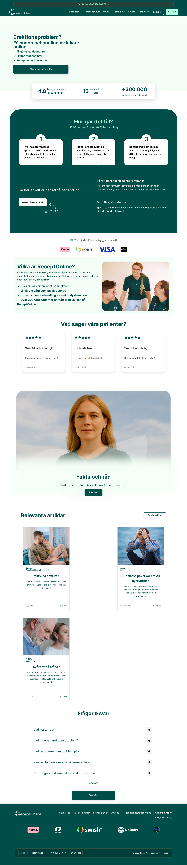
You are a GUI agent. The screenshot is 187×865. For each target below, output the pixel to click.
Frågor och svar (92, 11)
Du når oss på (93, 4)
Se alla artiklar (155, 515)
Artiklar (131, 11)
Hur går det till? (74, 11)
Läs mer (93, 492)
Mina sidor (144, 11)
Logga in (157, 12)
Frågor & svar (100, 812)
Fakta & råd (119, 11)
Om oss (107, 11)
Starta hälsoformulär (41, 69)
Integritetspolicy (163, 817)
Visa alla (93, 782)
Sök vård (172, 12)
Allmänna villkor (163, 812)
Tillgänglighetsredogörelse (137, 812)
